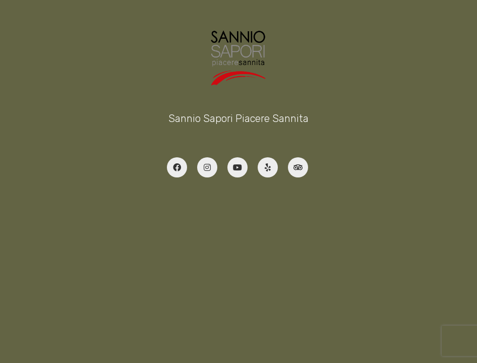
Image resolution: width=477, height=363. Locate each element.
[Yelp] (268, 167)
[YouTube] (237, 167)
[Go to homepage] (238, 58)
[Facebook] (177, 167)
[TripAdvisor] (298, 167)
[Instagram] (207, 167)
